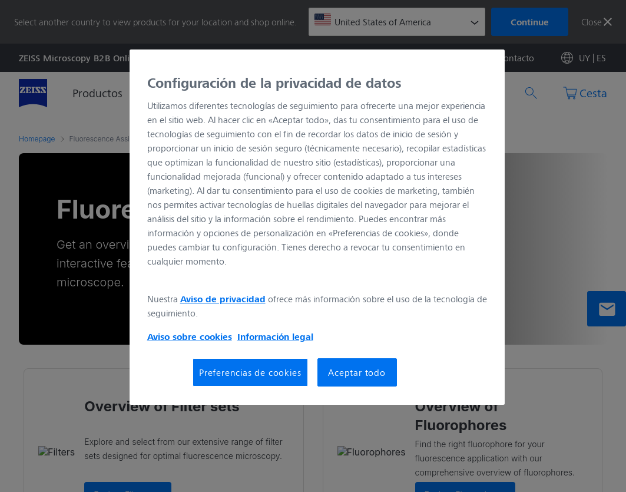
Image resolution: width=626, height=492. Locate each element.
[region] (317, 227)
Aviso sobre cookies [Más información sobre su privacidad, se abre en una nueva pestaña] (189, 336)
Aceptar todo (357, 372)
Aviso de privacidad (223, 299)
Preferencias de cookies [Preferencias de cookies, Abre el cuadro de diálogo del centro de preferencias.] (250, 372)
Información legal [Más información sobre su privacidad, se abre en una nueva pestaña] (275, 336)
